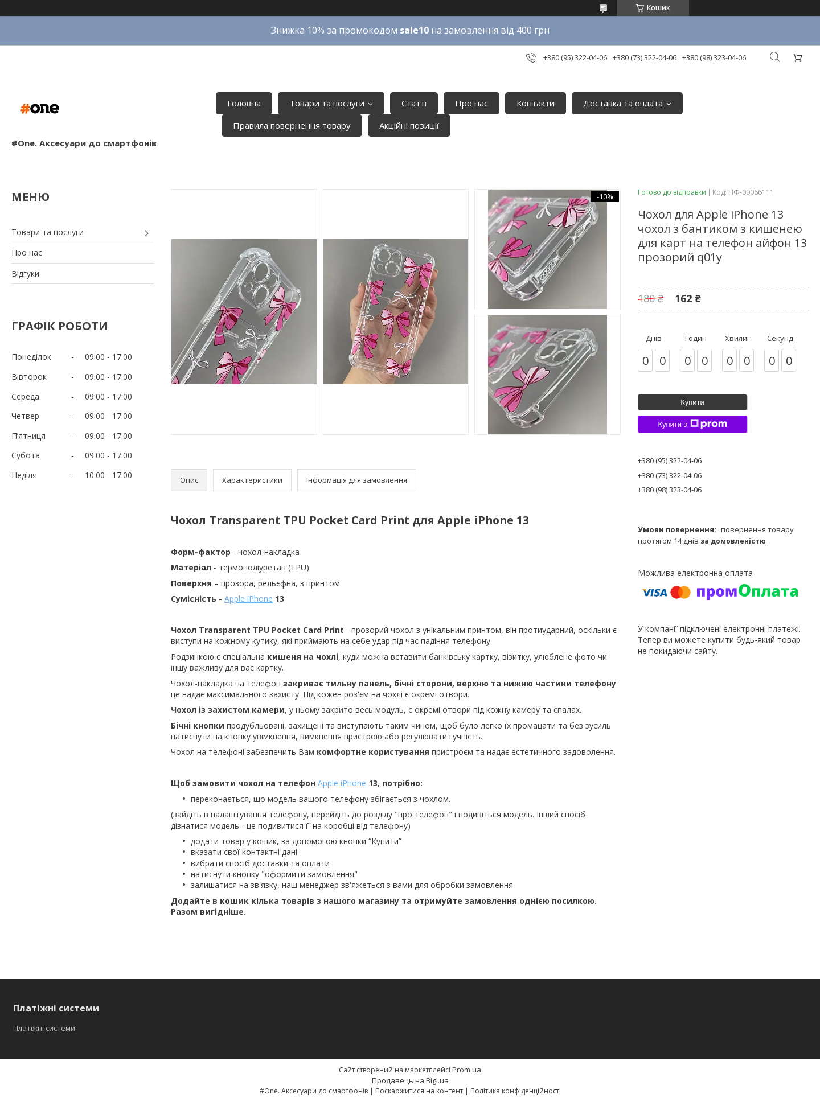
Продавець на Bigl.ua (410, 1080)
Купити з (692, 424)
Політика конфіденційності (515, 1091)
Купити (692, 402)
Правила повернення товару (292, 125)
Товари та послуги (326, 103)
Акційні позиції (409, 125)
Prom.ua (466, 1069)
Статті (414, 103)
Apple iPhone (248, 598)
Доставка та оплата (623, 103)
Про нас (471, 103)
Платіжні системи (44, 1028)
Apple (328, 783)
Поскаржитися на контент (419, 1091)
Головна (244, 103)
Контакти (535, 103)
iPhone (353, 783)
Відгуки (25, 273)
